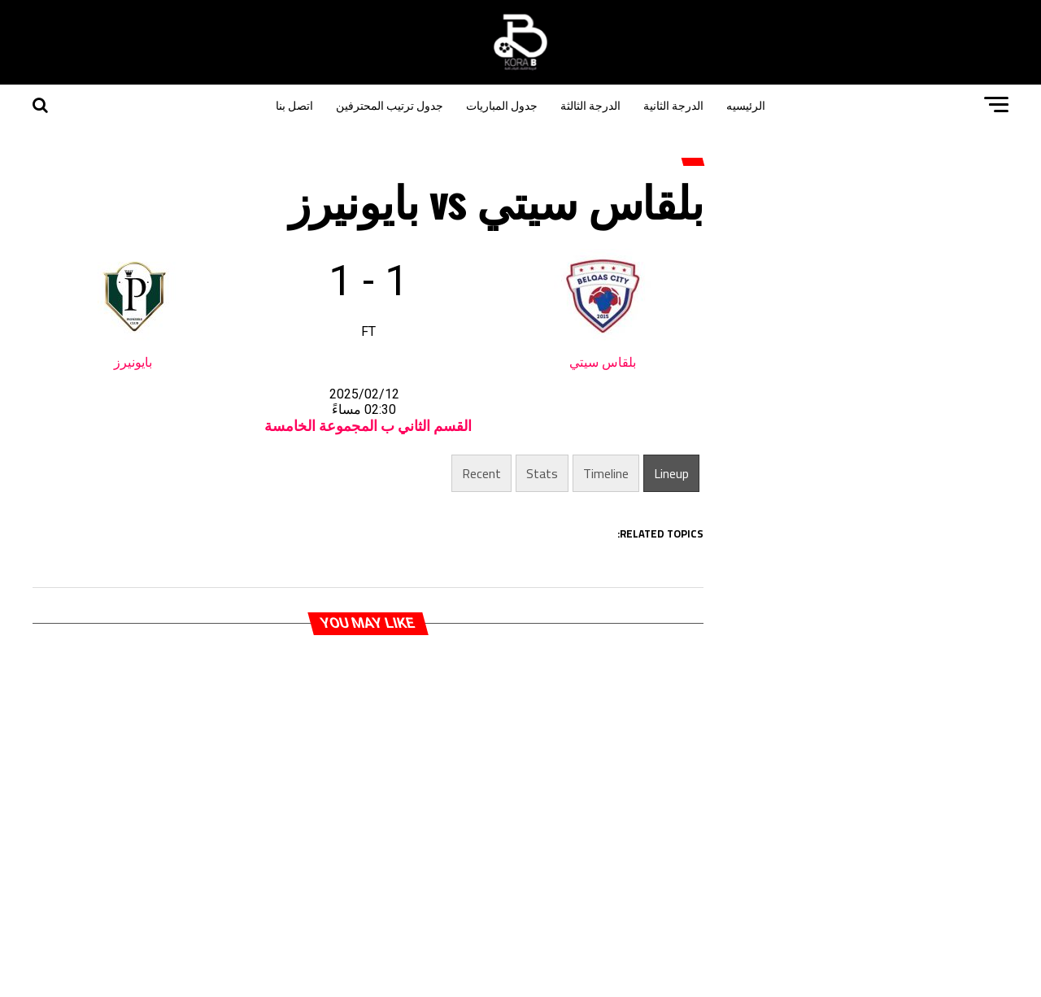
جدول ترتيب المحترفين (389, 104)
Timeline (606, 473)
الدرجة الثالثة (590, 104)
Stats (542, 473)
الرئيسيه (745, 104)
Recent (481, 473)
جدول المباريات (502, 104)
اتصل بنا (294, 104)
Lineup (671, 473)
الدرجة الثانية (673, 104)
